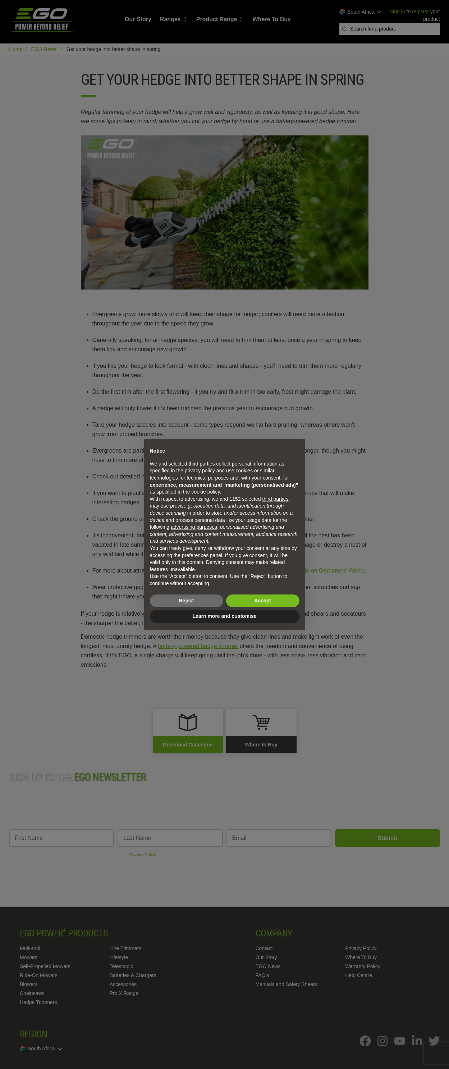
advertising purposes (194, 527)
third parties (275, 499)
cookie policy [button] (205, 492)
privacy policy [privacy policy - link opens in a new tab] (200, 470)
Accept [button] (262, 600)
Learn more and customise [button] (224, 616)
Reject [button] (186, 600)
